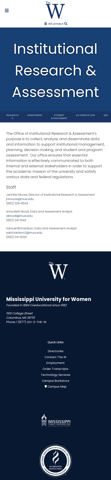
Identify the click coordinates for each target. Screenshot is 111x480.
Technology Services (55, 375)
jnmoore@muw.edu (20, 199)
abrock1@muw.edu (19, 216)
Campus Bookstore (55, 381)
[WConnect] (54, 24)
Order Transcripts (55, 369)
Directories (55, 351)
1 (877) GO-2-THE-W (31, 322)
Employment (55, 363)
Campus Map (57, 387)
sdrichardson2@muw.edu (24, 233)
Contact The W (55, 357)
